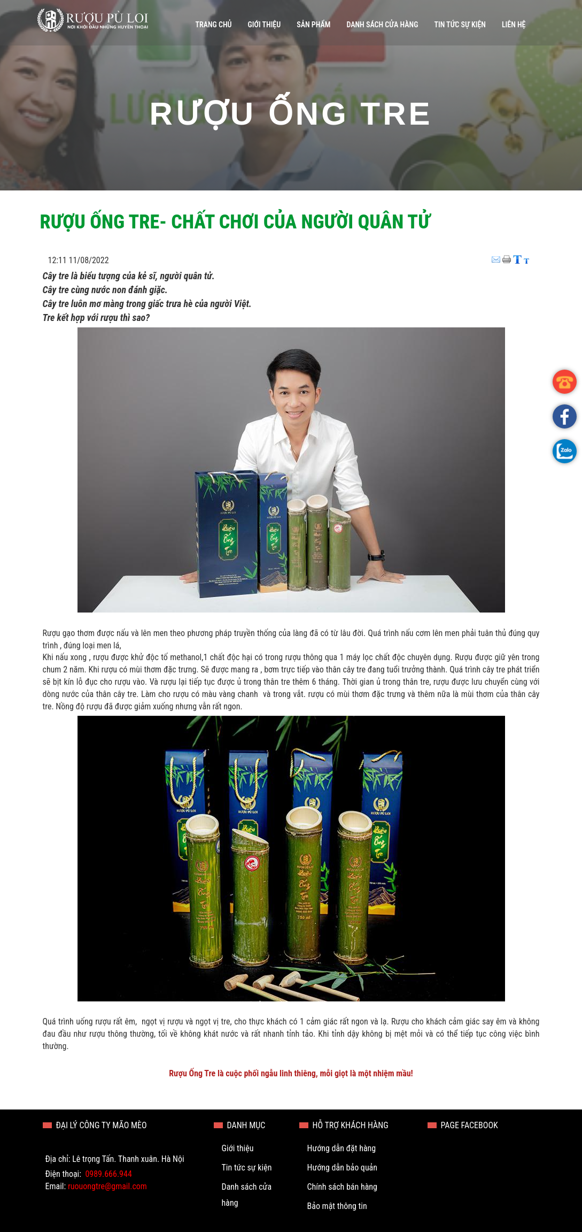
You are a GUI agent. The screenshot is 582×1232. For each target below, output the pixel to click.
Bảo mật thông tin (337, 1206)
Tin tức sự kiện (459, 24)
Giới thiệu (264, 24)
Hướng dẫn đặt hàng (341, 1148)
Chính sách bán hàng (342, 1187)
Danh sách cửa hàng (382, 24)
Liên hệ (514, 24)
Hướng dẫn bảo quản (342, 1167)
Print (507, 256)
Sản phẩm (313, 24)
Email (497, 256)
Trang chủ (213, 24)
